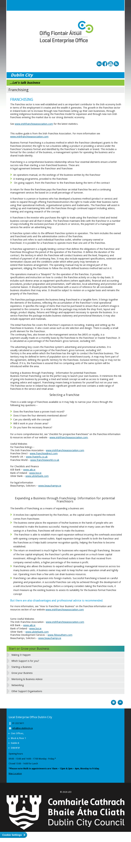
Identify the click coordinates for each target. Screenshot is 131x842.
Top (120, 702)
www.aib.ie (29, 469)
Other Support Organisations (26, 691)
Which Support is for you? (25, 661)
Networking (17, 685)
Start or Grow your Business (29, 648)
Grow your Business (22, 673)
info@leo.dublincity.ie (22, 728)
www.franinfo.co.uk (37, 456)
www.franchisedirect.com (44, 453)
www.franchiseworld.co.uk (44, 460)
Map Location (15, 773)
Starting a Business (21, 667)
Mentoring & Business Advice (26, 679)
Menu (119, 5)
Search (112, 5)
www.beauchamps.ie (49, 485)
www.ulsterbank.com (37, 476)
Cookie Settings (12, 834)
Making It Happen (21, 655)
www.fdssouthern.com (60, 635)
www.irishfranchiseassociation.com (34, 124)
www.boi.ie (35, 473)
